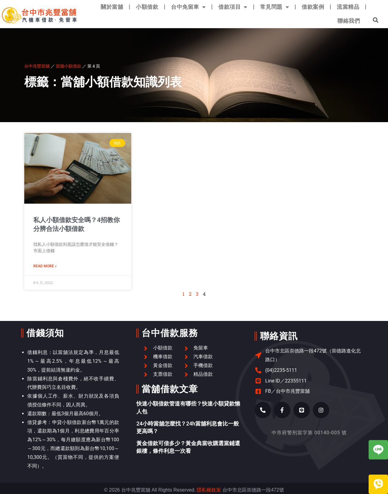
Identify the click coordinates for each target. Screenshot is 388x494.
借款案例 (313, 7)
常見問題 (274, 7)
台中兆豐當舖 (37, 66)
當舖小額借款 (68, 66)
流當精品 (348, 7)
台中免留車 (188, 7)
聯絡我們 (348, 21)
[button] (376, 20)
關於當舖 (112, 7)
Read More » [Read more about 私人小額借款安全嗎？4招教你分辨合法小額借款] (45, 266)
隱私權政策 (209, 489)
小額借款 (147, 7)
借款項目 (232, 7)
